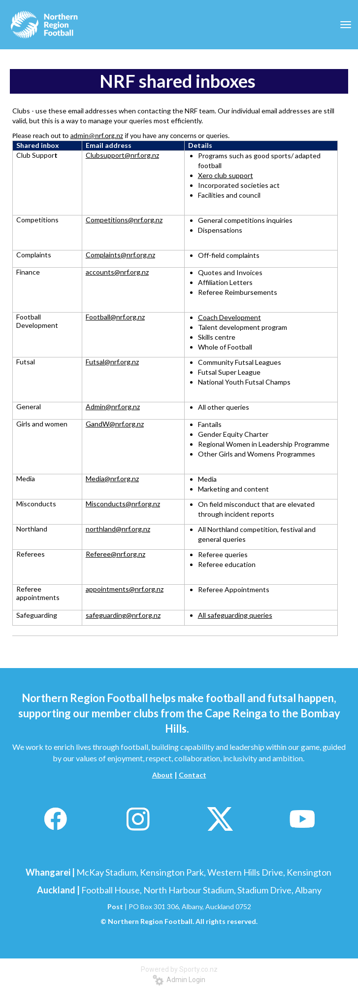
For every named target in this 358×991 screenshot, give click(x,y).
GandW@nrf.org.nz (115, 424)
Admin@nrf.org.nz (113, 406)
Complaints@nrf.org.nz (120, 254)
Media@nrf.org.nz (112, 478)
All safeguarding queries (235, 615)
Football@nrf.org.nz (115, 317)
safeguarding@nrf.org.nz (123, 615)
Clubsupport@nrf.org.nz (122, 155)
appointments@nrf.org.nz (124, 589)
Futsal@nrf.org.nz (112, 361)
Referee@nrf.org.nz (115, 554)
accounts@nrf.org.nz (117, 272)
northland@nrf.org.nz (118, 529)
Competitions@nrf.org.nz (124, 219)
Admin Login (179, 980)
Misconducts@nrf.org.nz (123, 503)
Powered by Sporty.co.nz (179, 969)
